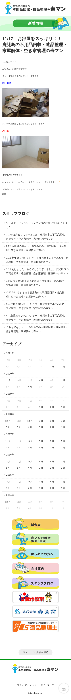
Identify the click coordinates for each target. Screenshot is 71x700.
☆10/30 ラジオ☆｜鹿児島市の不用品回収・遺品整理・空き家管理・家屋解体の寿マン (35, 294)
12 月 (7, 380)
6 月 (8, 427)
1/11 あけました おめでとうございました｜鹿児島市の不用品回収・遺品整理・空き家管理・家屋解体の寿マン (37, 271)
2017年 (10, 434)
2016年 (10, 454)
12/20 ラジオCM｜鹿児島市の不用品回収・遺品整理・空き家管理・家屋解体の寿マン (36, 283)
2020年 (10, 373)
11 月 (18, 441)
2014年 (10, 495)
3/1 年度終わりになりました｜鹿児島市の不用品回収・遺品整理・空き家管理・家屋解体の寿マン (36, 236)
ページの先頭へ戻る (37, 652)
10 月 (29, 421)
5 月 (19, 427)
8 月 (52, 421)
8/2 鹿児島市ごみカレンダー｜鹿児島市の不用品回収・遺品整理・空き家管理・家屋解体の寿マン (36, 317)
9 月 (41, 380)
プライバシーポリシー (28, 685)
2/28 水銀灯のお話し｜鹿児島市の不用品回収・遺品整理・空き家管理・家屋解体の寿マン (36, 248)
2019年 (10, 393)
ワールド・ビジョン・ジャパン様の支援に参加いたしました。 (37, 225)
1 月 (63, 366)
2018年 (10, 414)
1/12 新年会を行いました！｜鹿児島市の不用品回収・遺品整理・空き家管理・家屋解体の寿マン (37, 259)
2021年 (10, 353)
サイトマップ (47, 685)
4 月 (30, 387)
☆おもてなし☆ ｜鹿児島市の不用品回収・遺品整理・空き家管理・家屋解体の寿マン (37, 329)
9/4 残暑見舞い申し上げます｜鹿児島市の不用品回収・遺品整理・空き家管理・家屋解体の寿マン (36, 306)
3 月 (41, 407)
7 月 (63, 380)
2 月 (52, 366)
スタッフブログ (15, 213)
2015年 (10, 474)
